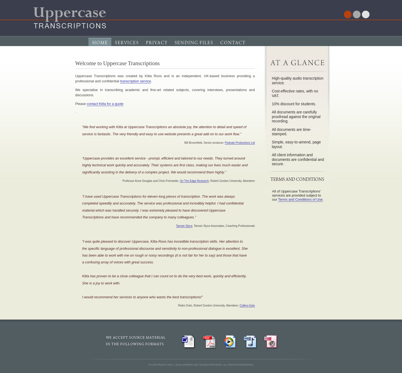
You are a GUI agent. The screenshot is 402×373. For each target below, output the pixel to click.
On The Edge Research (194, 180)
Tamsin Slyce (184, 225)
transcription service (135, 81)
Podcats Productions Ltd (240, 142)
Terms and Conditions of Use (300, 199)
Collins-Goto (247, 305)
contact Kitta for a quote (105, 104)
